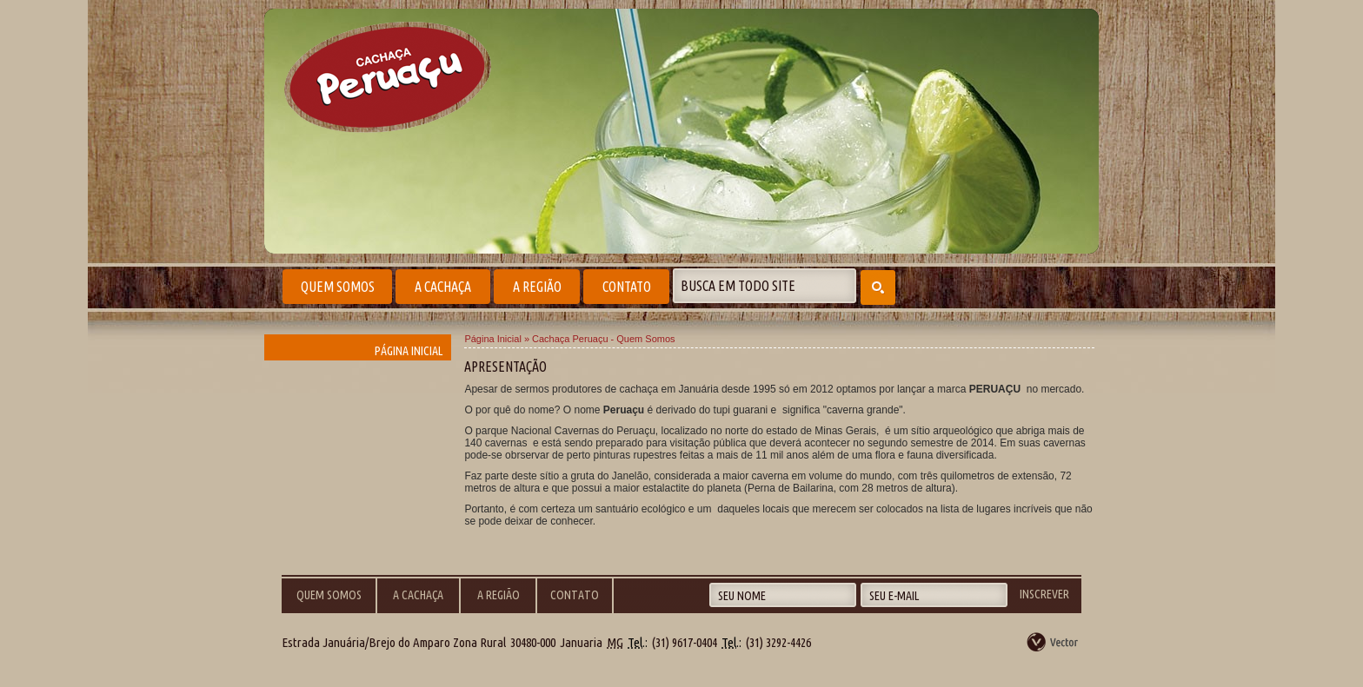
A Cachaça (443, 286)
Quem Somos (338, 286)
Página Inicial (408, 351)
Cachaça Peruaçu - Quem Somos (603, 339)
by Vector (1053, 641)
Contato (626, 286)
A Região (537, 286)
